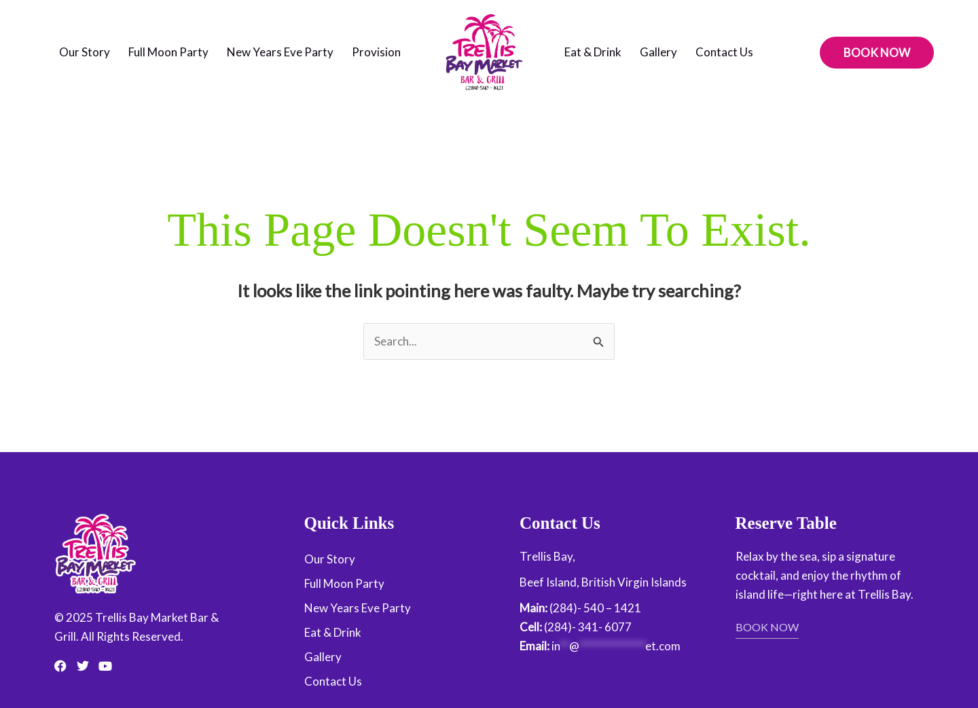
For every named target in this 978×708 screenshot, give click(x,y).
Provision (376, 52)
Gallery (658, 52)
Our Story (84, 52)
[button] (877, 53)
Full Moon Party (168, 52)
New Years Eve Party (280, 52)
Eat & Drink (592, 52)
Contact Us (724, 52)
